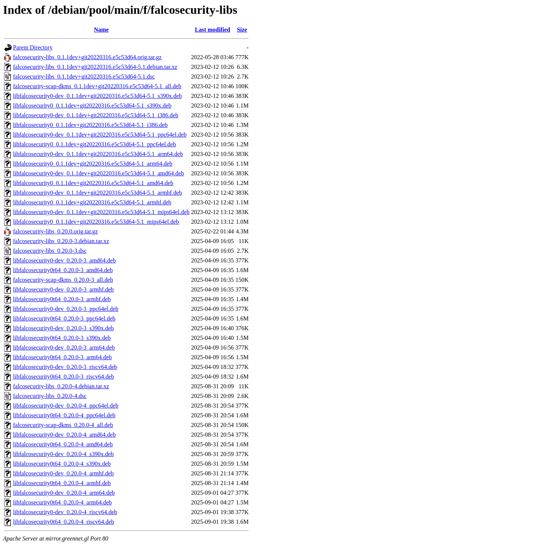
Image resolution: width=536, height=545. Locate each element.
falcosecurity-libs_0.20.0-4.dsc (50, 396)
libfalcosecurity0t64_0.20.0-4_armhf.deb (62, 483)
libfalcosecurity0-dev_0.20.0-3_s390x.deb (63, 328)
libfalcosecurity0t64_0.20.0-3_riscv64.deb (63, 376)
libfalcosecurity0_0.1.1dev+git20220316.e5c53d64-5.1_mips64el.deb (96, 222)
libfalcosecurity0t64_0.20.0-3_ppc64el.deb (64, 318)
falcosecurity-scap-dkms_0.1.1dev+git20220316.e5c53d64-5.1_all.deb (97, 86)
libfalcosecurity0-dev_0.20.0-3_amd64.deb (64, 260)
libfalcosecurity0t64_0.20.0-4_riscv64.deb (63, 522)
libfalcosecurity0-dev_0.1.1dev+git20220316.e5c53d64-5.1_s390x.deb (97, 96)
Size (242, 29)
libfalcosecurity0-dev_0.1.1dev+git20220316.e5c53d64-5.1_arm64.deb (98, 154)
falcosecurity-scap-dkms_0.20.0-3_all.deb (63, 280)
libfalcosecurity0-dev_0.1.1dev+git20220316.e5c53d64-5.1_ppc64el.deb (99, 134)
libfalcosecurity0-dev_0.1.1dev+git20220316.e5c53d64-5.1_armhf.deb (97, 192)
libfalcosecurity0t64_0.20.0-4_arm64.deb (62, 502)
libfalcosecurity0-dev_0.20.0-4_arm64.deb (64, 493)
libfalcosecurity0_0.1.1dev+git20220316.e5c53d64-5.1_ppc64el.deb (94, 144)
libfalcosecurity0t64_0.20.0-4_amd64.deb (63, 444)
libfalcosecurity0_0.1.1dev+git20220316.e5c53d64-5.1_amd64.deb (93, 183)
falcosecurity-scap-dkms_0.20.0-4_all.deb (63, 425)
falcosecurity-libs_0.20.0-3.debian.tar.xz (61, 241)
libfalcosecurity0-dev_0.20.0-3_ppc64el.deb (65, 309)
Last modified (212, 29)
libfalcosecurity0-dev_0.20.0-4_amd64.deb (64, 434)
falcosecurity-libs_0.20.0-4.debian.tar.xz (61, 386)
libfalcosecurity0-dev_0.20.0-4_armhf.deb (63, 473)
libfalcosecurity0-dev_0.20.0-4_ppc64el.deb (65, 405)
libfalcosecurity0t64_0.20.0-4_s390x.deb (62, 463)
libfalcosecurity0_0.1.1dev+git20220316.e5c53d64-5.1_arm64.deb (92, 163)
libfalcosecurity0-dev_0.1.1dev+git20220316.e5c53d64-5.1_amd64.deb (98, 173)
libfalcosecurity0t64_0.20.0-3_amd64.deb (63, 270)
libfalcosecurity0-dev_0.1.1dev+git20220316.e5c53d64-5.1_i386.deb (95, 115)
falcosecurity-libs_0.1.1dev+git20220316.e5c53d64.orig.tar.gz (87, 57)
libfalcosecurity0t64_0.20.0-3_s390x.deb (62, 338)
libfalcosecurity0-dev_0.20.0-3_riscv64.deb (65, 367)
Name (101, 29)
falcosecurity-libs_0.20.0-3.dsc (50, 251)
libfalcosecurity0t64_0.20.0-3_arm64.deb (62, 357)
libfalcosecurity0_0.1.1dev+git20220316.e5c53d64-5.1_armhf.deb (92, 202)
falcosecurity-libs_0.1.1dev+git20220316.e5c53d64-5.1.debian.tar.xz (95, 67)
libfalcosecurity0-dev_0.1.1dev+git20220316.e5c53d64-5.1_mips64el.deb (101, 212)
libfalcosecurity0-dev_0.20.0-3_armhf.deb (63, 289)
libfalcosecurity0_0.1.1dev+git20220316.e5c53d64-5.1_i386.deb (90, 125)
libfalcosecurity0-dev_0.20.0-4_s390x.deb (63, 454)
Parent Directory (32, 47)
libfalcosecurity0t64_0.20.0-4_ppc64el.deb (64, 415)
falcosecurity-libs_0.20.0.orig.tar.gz (55, 231)
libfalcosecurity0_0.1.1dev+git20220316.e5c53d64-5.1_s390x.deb (92, 105)
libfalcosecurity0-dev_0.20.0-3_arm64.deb (64, 347)
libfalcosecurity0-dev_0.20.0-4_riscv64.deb (65, 512)
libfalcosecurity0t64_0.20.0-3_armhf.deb (62, 299)
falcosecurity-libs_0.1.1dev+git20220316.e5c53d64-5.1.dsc (84, 76)
